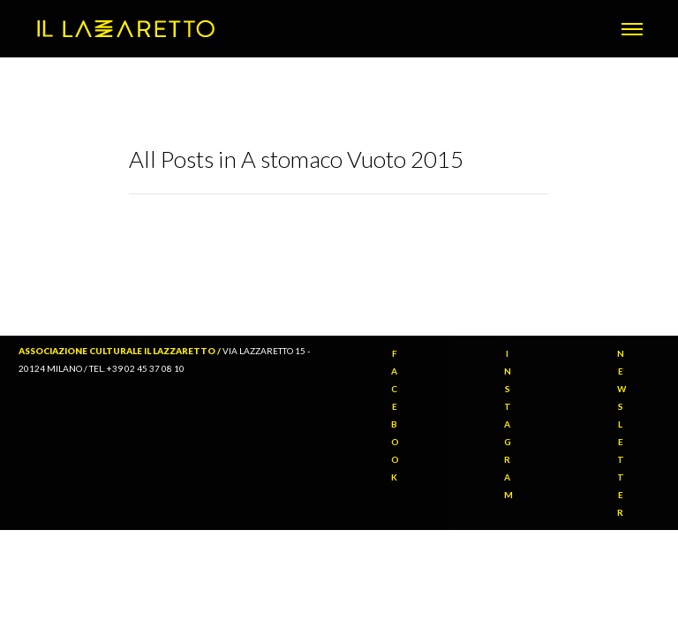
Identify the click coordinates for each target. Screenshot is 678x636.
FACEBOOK (395, 415)
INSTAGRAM (509, 424)
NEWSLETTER (622, 433)
